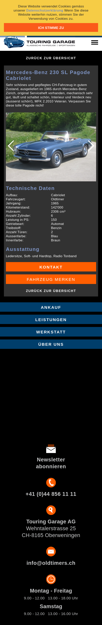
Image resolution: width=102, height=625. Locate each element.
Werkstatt (51, 332)
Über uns (51, 344)
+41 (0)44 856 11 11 (51, 494)
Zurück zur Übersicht (51, 58)
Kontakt (51, 267)
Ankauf (51, 307)
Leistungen (51, 319)
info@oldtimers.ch (50, 563)
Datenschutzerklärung (44, 10)
